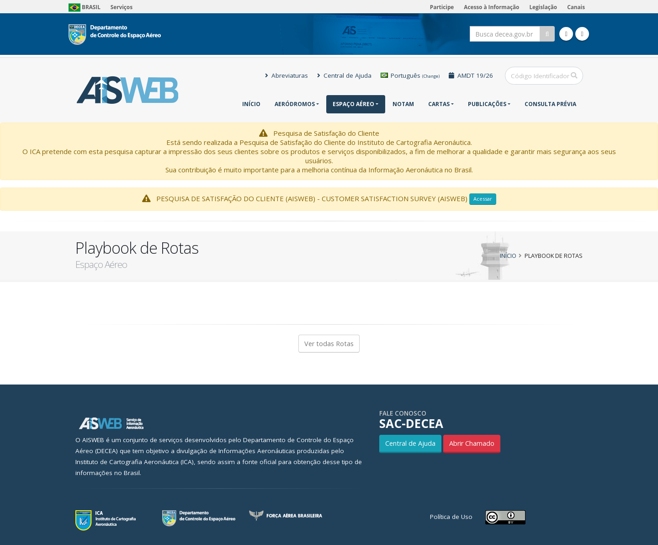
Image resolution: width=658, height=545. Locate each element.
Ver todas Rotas (329, 343)
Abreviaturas (286, 75)
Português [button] (410, 75)
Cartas (439, 104)
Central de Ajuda (344, 75)
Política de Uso (451, 517)
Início (251, 104)
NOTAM (403, 104)
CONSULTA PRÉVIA (550, 104)
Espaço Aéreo (353, 104)
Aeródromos (295, 104)
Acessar (482, 198)
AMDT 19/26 (471, 75)
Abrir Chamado (471, 443)
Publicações (487, 104)
